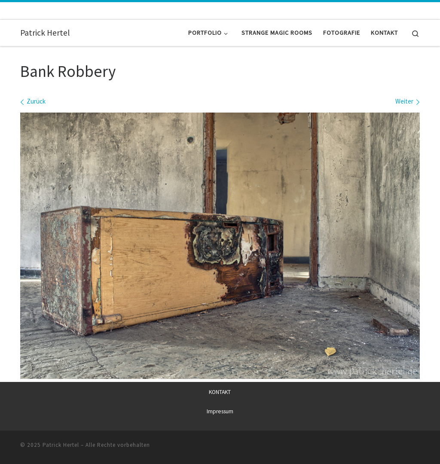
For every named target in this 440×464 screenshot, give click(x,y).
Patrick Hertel (61, 445)
